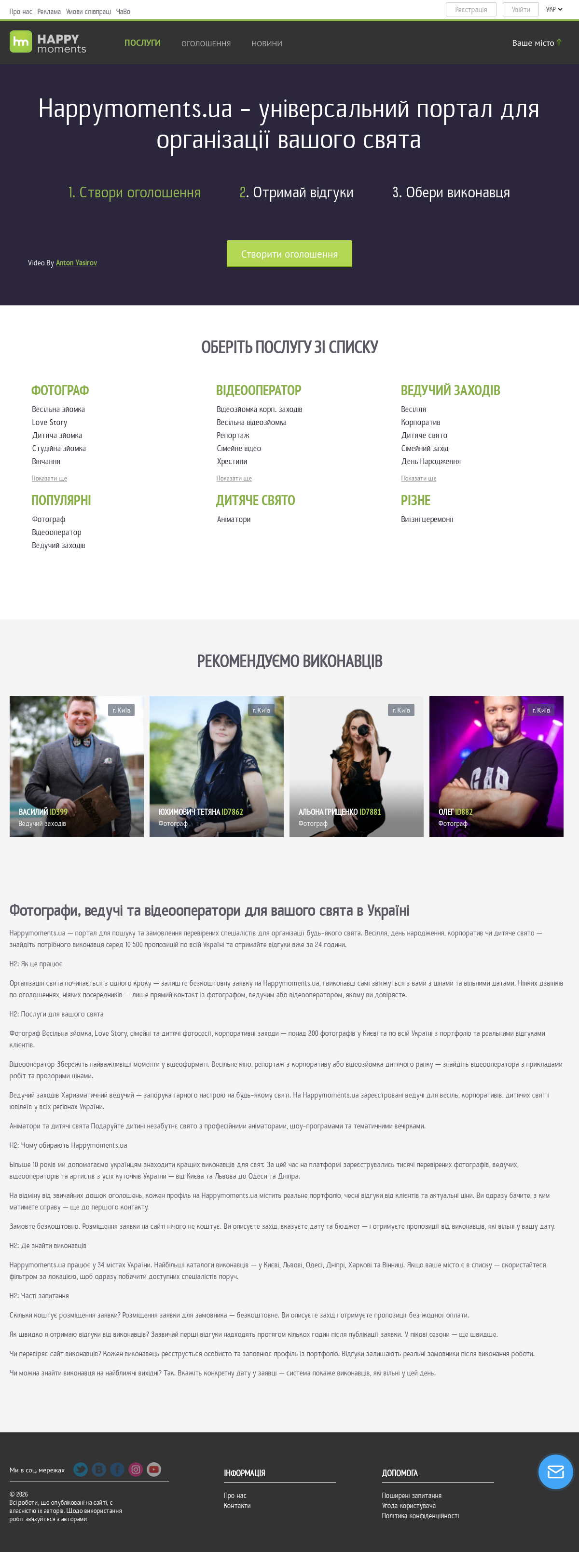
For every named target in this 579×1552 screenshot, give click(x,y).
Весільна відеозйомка (254, 422)
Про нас (21, 11)
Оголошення (206, 43)
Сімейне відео (241, 448)
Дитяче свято (426, 435)
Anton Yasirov (76, 263)
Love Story (51, 422)
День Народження (433, 461)
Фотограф (49, 519)
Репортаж (235, 435)
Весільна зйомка (60, 409)
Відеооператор (57, 532)
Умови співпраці (88, 11)
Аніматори (234, 519)
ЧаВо (123, 11)
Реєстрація (471, 10)
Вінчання (48, 461)
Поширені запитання (412, 1495)
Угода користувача (409, 1506)
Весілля (415, 409)
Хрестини (234, 461)
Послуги (142, 43)
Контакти (237, 1506)
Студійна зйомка (61, 448)
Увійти (521, 10)
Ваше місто (538, 42)
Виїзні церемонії (427, 519)
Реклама (49, 11)
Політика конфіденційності (420, 1516)
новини (267, 43)
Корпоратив (422, 422)
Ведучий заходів (58, 545)
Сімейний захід (427, 448)
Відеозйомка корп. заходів (261, 409)
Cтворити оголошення (289, 254)
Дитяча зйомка (59, 435)
